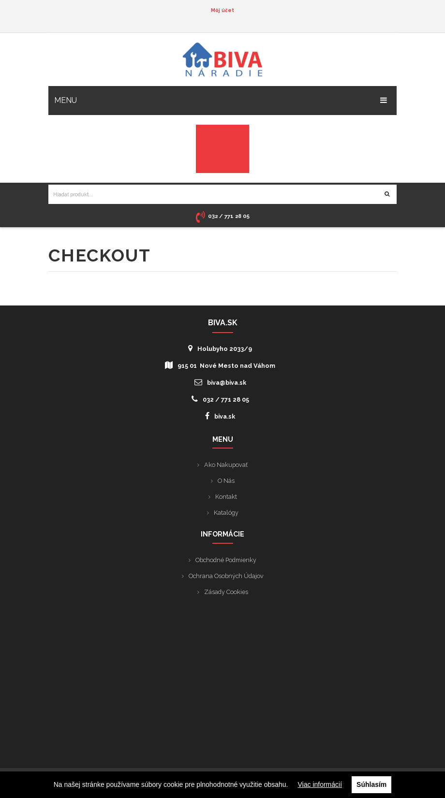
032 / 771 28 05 (220, 399)
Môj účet (222, 10)
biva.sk (220, 416)
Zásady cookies (226, 591)
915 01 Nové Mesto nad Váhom (220, 365)
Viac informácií (320, 784)
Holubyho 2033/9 (220, 348)
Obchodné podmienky (225, 560)
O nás (226, 480)
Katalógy (226, 512)
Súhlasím (371, 784)
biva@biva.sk (220, 382)
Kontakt (226, 496)
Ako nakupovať (226, 464)
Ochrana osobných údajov (226, 576)
